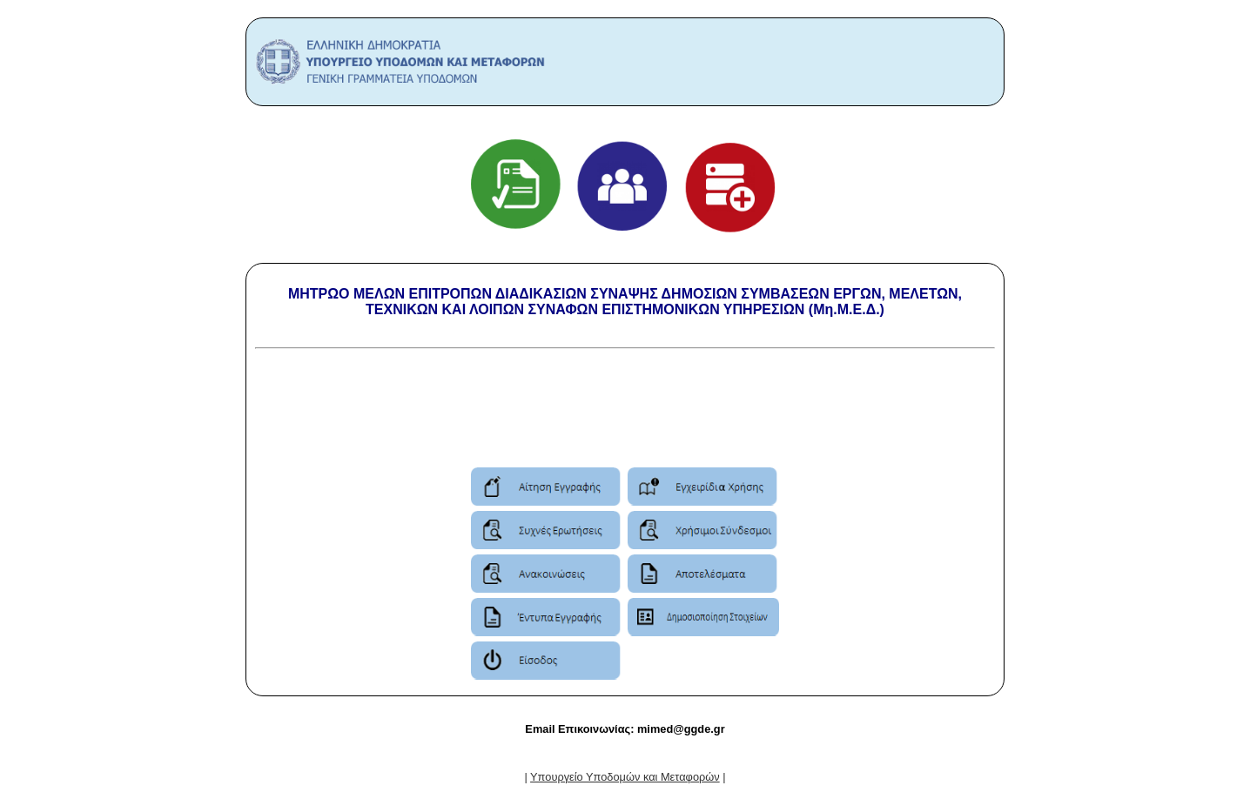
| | (624, 776)
